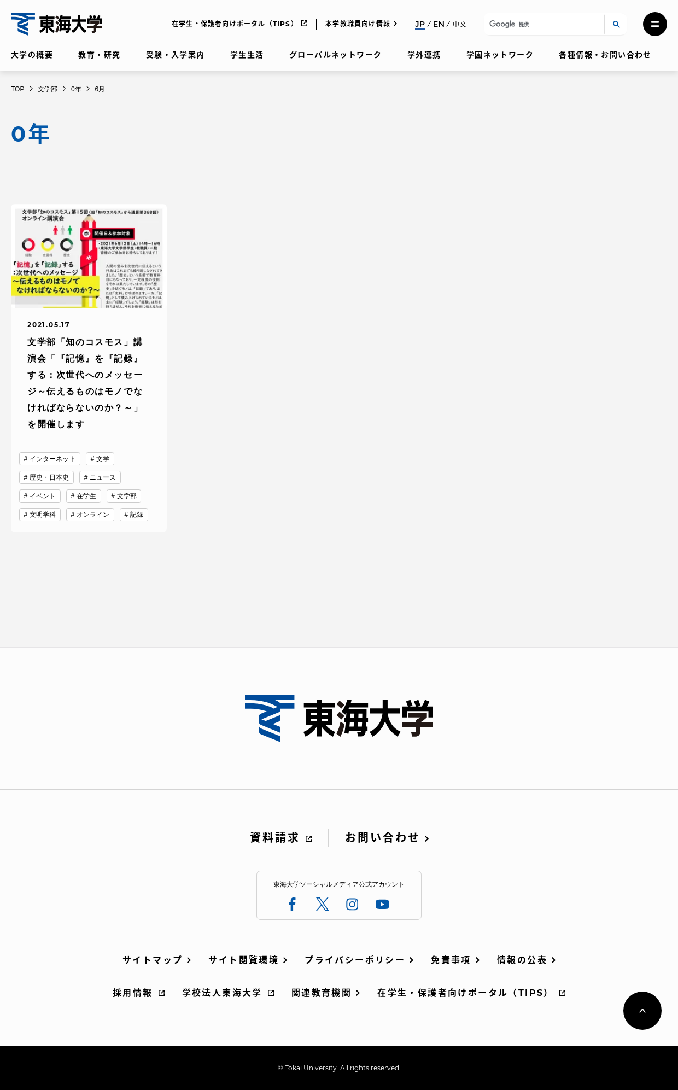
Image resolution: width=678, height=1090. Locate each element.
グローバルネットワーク (335, 55)
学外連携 (424, 55)
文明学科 (43, 514)
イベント (43, 496)
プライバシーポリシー (355, 960)
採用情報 (133, 993)
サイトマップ (152, 960)
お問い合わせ (382, 837)
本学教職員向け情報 (357, 24)
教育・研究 (99, 55)
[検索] (542, 24)
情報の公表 (522, 960)
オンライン (93, 514)
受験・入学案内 (175, 55)
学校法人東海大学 (222, 993)
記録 (136, 514)
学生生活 (247, 55)
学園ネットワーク (500, 55)
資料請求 (275, 837)
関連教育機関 (321, 993)
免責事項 (451, 960)
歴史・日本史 (49, 477)
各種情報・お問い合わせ (605, 55)
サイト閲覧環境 (243, 960)
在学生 (86, 496)
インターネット (53, 459)
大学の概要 (32, 55)
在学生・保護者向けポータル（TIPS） (235, 24)
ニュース (103, 477)
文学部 (127, 496)
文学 (102, 459)
